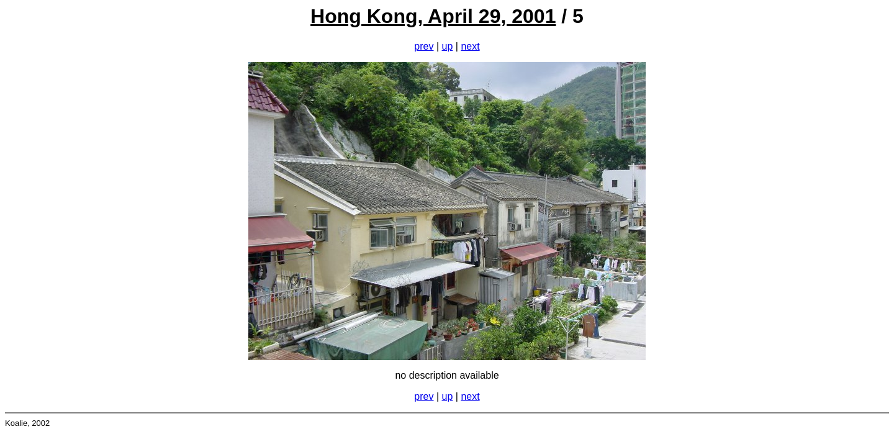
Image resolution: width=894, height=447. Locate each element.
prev (423, 46)
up (447, 46)
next (470, 46)
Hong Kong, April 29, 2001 (433, 16)
